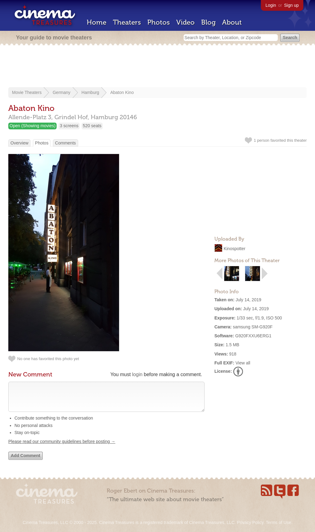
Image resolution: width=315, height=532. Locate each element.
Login (270, 5)
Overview (19, 142)
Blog (208, 22)
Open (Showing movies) (32, 125)
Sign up (291, 5)
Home (96, 22)
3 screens (69, 125)
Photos (158, 22)
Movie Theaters (27, 92)
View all (242, 362)
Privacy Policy (250, 522)
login (137, 374)
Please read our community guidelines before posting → (61, 447)
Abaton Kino (122, 92)
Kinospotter (234, 248)
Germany (61, 92)
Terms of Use (278, 522)
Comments (65, 142)
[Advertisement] (157, 67)
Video (185, 22)
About (232, 22)
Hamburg (90, 92)
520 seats (92, 125)
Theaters (127, 22)
